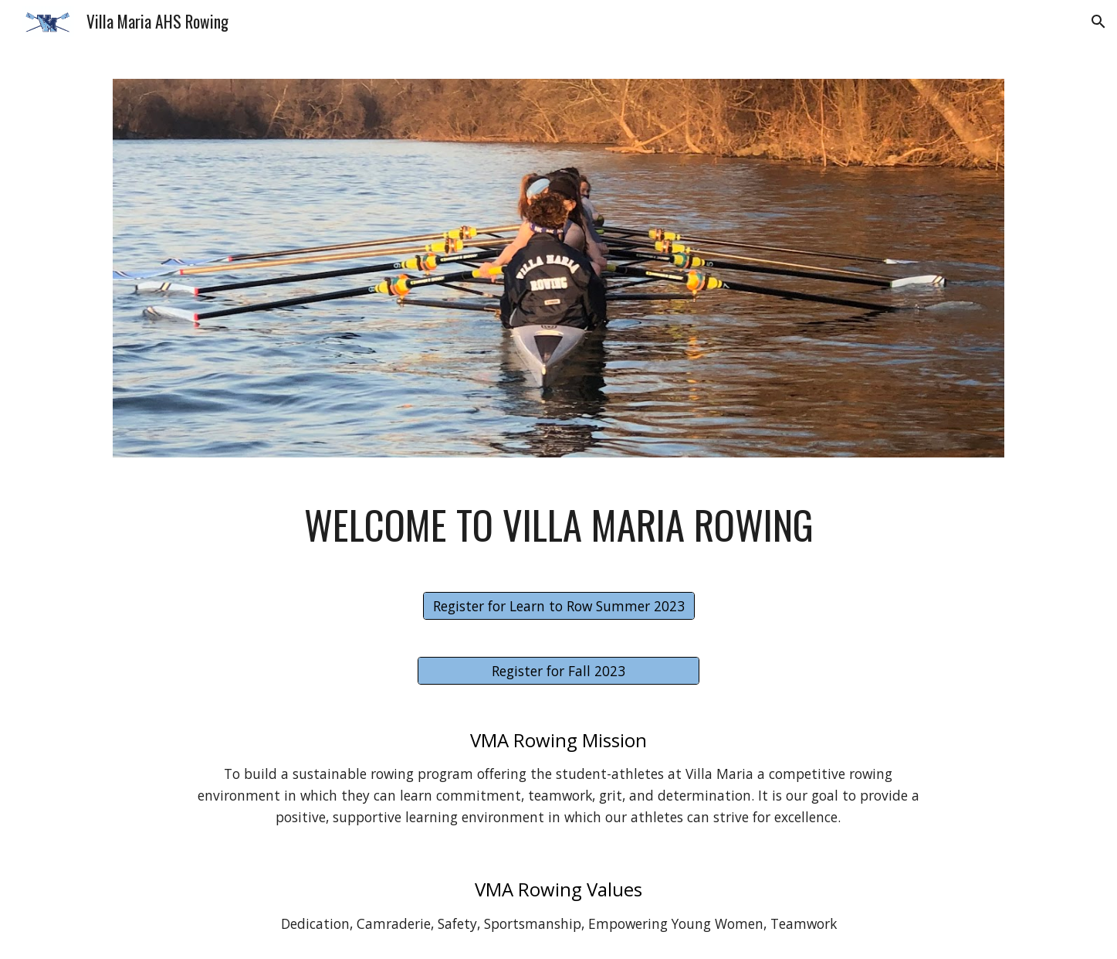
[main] (558, 525)
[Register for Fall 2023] (558, 671)
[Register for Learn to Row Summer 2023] (559, 606)
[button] (1098, 21)
